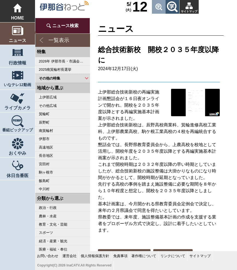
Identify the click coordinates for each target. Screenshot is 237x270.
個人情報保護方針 (95, 256)
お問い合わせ (47, 256)
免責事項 (120, 256)
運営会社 (69, 256)
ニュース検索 (65, 25)
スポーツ (46, 233)
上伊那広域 (48, 97)
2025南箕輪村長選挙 (55, 69)
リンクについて (172, 256)
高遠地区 (46, 147)
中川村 (44, 189)
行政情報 (17, 63)
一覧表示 (58, 40)
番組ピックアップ (17, 130)
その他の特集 (49, 78)
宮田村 (44, 164)
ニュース (17, 40)
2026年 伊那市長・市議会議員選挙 (64, 61)
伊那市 (44, 139)
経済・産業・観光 (53, 241)
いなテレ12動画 (17, 85)
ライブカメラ (17, 108)
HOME (17, 18)
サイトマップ (189, 11)
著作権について (143, 256)
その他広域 (48, 106)
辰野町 (44, 122)
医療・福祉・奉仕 (53, 249)
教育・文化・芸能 (53, 224)
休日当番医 (17, 175)
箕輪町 (44, 114)
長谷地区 (46, 156)
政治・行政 (48, 208)
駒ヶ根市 (46, 172)
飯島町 (44, 181)
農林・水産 (48, 216)
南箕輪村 (46, 131)
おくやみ (17, 153)
